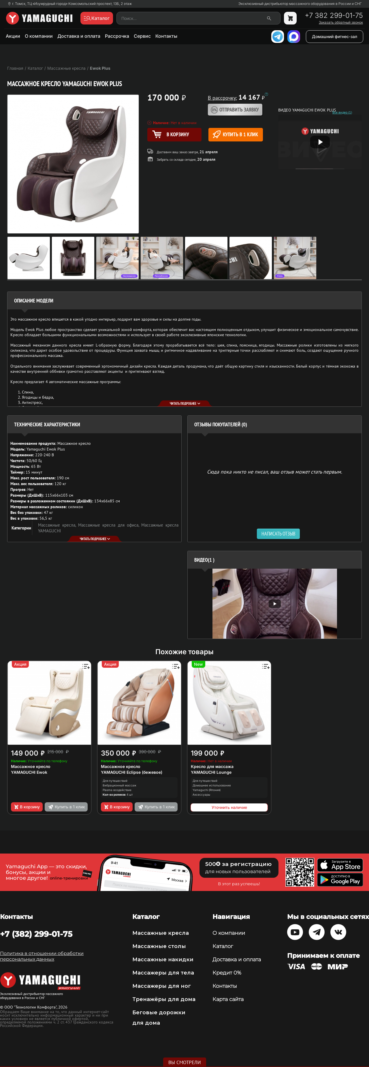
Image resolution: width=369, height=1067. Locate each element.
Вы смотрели (184, 1062)
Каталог (222, 946)
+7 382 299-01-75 (334, 15)
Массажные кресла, (58, 525)
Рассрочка (117, 36)
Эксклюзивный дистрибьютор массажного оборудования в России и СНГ (300, 4)
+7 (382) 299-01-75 (36, 934)
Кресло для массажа (212, 766)
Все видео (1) (342, 112)
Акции (13, 36)
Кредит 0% (226, 973)
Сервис (142, 36)
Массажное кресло (30, 766)
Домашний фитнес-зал (334, 36)
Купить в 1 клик (235, 134)
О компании (39, 36)
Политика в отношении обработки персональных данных (42, 956)
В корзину (27, 807)
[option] (275, 604)
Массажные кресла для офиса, (109, 525)
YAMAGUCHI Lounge (211, 772)
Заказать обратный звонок (341, 22)
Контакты (166, 36)
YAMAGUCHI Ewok (29, 772)
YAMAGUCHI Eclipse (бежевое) (131, 772)
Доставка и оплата (78, 36)
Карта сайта (228, 999)
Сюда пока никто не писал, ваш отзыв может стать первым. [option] (274, 471)
